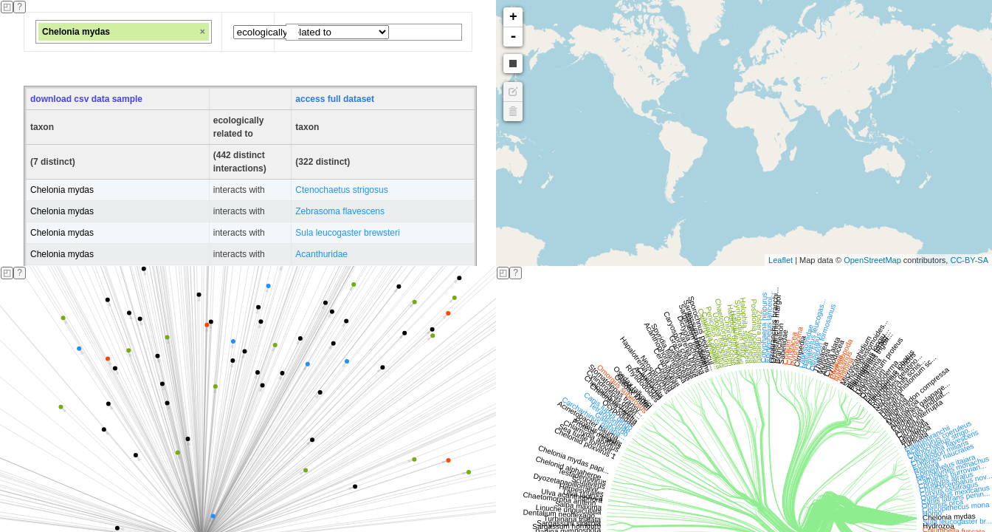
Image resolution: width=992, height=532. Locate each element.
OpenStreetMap (872, 260)
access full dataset (334, 99)
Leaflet (780, 260)
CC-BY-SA (969, 260)
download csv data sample (86, 99)
